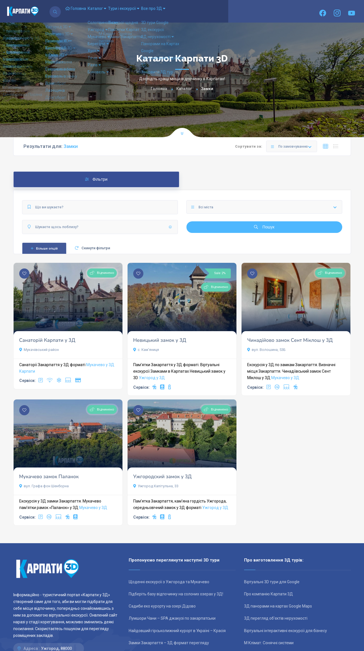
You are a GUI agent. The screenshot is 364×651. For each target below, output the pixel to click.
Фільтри (96, 179)
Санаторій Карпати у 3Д (47, 340)
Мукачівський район (39, 350)
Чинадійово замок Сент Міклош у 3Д (290, 340)
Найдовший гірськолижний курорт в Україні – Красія (177, 630)
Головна (80, 11)
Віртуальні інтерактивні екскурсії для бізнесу (285, 630)
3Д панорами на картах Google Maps (278, 606)
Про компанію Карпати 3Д (268, 594)
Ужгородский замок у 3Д (162, 476)
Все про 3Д (183, 11)
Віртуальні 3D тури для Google (272, 582)
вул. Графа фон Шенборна (44, 486)
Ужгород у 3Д (152, 377)
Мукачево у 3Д (100, 364)
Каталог (109, 11)
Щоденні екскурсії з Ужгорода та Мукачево (169, 582)
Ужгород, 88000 (56, 648)
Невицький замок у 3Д (159, 340)
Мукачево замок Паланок (49, 476)
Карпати (27, 371)
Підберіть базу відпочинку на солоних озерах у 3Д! (176, 594)
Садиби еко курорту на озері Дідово (162, 606)
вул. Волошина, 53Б (266, 350)
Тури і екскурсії (145, 11)
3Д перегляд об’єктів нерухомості (275, 618)
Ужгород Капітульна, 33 (155, 486)
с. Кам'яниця (146, 350)
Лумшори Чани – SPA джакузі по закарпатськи (172, 618)
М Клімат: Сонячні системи (269, 643)
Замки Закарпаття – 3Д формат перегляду (169, 643)
